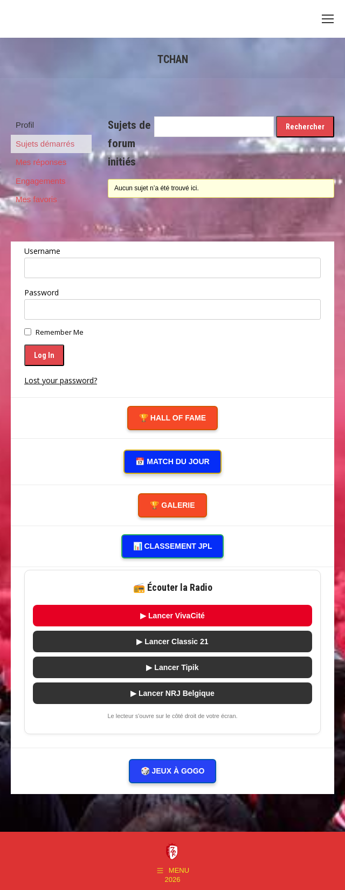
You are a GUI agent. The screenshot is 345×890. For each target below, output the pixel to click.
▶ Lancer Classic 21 (172, 641)
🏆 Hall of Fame (172, 417)
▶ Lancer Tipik (172, 667)
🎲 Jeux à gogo (173, 771)
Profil (25, 124)
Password (41, 292)
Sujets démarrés (45, 143)
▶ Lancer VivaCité (172, 615)
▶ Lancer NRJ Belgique (172, 693)
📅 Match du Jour (172, 461)
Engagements (41, 180)
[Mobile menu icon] (327, 18)
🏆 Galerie (172, 505)
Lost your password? (60, 380)
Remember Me (60, 332)
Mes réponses (41, 162)
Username (42, 251)
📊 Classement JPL (172, 546)
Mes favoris (36, 199)
